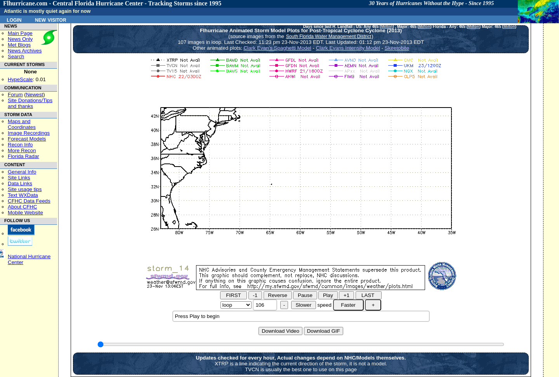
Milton (386, 26)
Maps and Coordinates (22, 124)
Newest (34, 94)
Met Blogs (19, 45)
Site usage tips (25, 189)
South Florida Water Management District (329, 36)
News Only (20, 39)
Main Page (20, 33)
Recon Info (20, 145)
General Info (22, 172)
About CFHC (22, 207)
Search (16, 56)
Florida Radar (23, 156)
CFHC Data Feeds (29, 201)
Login (14, 19)
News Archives (25, 51)
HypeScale (20, 79)
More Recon (22, 150)
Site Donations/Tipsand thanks (30, 103)
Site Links (19, 178)
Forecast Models (27, 139)
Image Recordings (29, 133)
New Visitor (50, 19)
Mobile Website (25, 212)
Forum (15, 94)
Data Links (20, 183)
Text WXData (23, 195)
